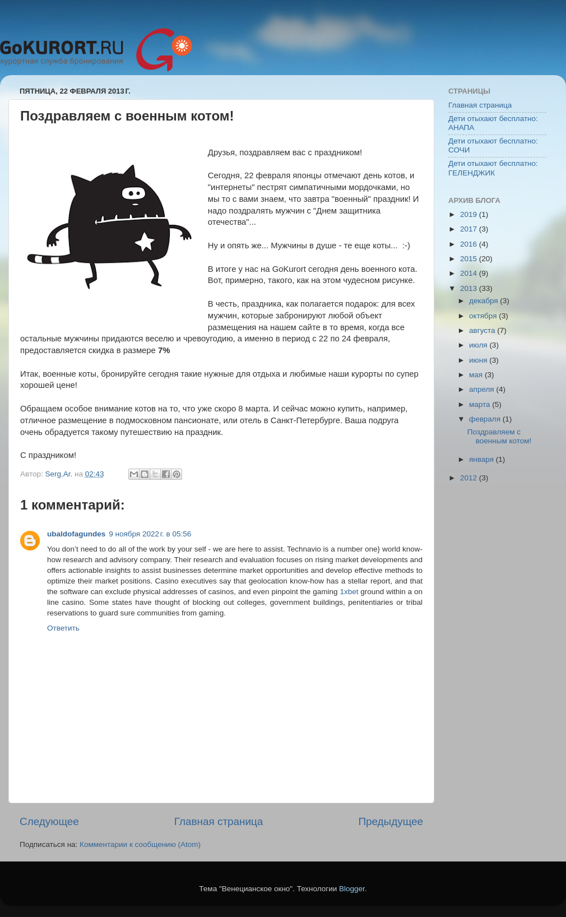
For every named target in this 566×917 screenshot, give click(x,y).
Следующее (49, 821)
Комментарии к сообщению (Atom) (140, 844)
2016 (469, 244)
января (482, 459)
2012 (469, 478)
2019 (469, 214)
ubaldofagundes (76, 534)
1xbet (349, 591)
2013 (469, 288)
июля (479, 345)
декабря (484, 301)
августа (483, 330)
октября (484, 316)
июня (479, 360)
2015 (469, 258)
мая (477, 374)
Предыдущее (390, 821)
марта (480, 404)
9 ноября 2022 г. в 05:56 (150, 534)
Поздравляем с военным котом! (499, 436)
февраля (486, 419)
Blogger (352, 888)
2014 (469, 273)
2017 (469, 229)
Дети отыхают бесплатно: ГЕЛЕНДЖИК (493, 168)
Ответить (63, 628)
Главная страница (218, 821)
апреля (482, 389)
